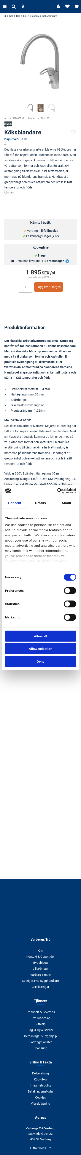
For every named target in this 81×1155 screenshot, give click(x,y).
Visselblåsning (40, 1103)
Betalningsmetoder (40, 1091)
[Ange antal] (25, 287)
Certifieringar (40, 986)
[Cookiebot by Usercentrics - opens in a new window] (57, 491)
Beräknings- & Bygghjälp (40, 1036)
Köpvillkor (40, 1079)
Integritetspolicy (40, 1085)
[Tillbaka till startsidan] (41, 6)
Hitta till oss (38, 1148)
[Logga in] (58, 6)
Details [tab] (40, 502)
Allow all (40, 636)
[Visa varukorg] (76, 6)
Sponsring (40, 1048)
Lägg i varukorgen (49, 287)
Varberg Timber (40, 974)
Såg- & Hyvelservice (41, 1030)
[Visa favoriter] (67, 6)
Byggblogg (40, 962)
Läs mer (9, 192)
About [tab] (66, 502)
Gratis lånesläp (40, 1018)
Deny (40, 661)
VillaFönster (41, 968)
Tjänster (40, 1000)
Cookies (40, 1097)
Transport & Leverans (40, 1012)
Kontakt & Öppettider (40, 956)
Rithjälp (40, 1024)
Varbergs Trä (40, 939)
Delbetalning (40, 1073)
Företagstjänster (40, 1042)
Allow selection (40, 649)
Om (40, 950)
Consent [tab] (14, 502)
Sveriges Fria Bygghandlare (40, 980)
